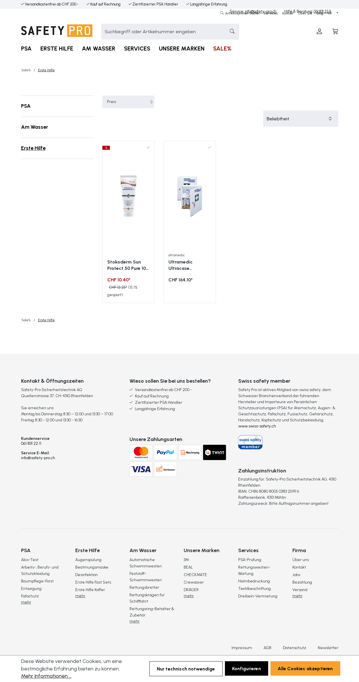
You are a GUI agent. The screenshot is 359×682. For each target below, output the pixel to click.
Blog (320, 13)
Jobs (296, 574)
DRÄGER (191, 589)
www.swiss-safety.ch (257, 426)
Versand (299, 589)
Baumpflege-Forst (37, 581)
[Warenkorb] (335, 31)
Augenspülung (88, 559)
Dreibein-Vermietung (257, 596)
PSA (26, 106)
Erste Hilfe (33, 148)
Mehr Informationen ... (46, 676)
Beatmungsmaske (91, 567)
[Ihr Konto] (319, 31)
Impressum (242, 648)
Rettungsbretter (144, 587)
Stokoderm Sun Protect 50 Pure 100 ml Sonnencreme (128, 265)
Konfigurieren (246, 668)
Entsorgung (31, 588)
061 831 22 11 (31, 443)
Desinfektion (86, 574)
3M (186, 559)
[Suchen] (230, 32)
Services (271, 13)
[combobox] (162, 32)
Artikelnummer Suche (241, 13)
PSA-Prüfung (249, 559)
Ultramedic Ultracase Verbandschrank (186, 265)
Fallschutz (30, 596)
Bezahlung (302, 582)
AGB (267, 648)
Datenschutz (294, 648)
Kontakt (288, 13)
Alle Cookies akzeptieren (305, 668)
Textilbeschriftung (254, 588)
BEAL (188, 567)
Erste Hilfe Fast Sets (93, 582)
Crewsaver (194, 582)
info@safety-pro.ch (38, 457)
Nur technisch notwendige (186, 669)
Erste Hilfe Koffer (90, 589)
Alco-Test (29, 559)
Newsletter (328, 648)
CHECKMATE (195, 574)
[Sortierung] (300, 119)
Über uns (305, 13)
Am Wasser (34, 127)
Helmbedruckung (254, 581)
